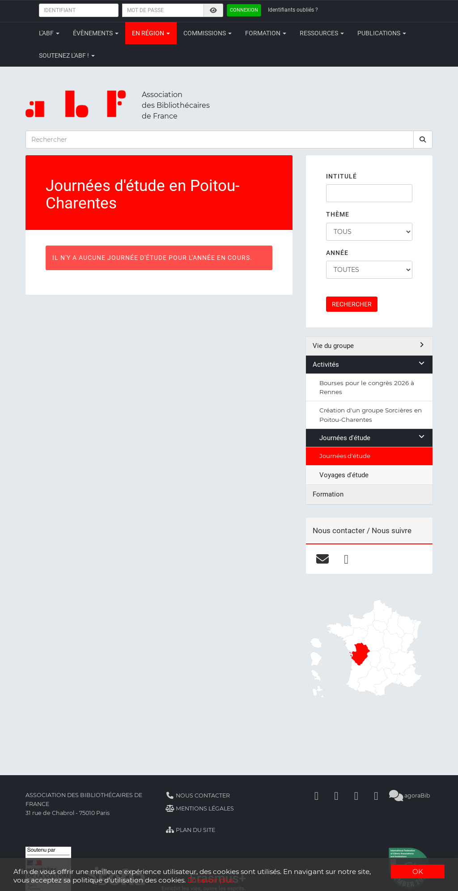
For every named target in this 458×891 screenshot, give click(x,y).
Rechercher (352, 304)
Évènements (96, 33)
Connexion (244, 10)
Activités (369, 364)
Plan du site (190, 830)
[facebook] (346, 559)
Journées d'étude (372, 437)
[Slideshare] (376, 795)
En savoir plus (210, 880)
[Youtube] (356, 795)
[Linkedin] (336, 795)
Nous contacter (197, 795)
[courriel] (323, 559)
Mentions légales (199, 808)
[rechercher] (423, 139)
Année (337, 252)
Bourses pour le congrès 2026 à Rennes (366, 387)
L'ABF (49, 33)
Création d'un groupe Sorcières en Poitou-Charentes (370, 415)
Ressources (322, 33)
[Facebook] (316, 795)
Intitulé (341, 176)
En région (151, 33)
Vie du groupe (369, 345)
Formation (265, 33)
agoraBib (409, 795)
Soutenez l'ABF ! (67, 55)
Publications (381, 33)
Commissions (207, 33)
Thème (337, 214)
